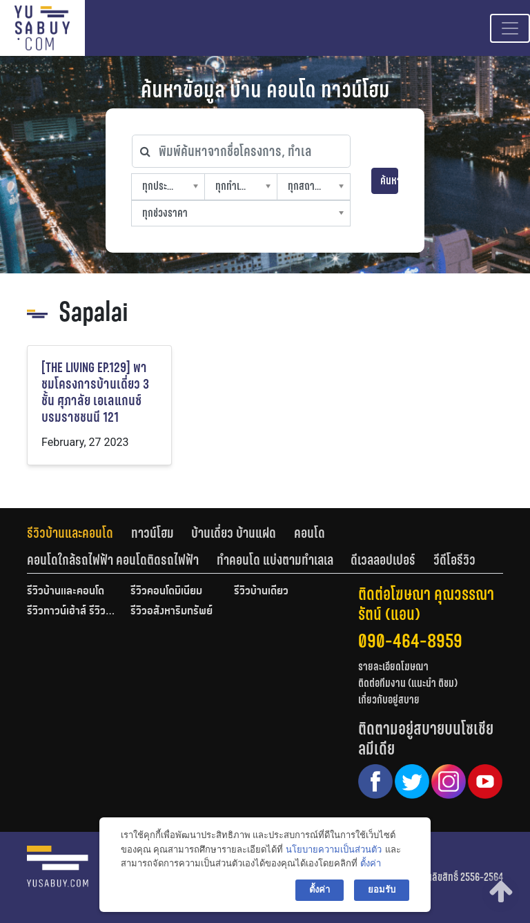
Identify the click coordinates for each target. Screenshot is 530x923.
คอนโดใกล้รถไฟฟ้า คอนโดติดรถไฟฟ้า (113, 560)
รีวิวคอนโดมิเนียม (166, 591)
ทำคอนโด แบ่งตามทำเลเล (275, 560)
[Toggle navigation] (510, 28)
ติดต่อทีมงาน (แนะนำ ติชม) (408, 683)
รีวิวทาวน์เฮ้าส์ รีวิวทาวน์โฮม (72, 611)
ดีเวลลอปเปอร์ (383, 560)
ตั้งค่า (370, 863)
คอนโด (309, 533)
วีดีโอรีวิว (454, 560)
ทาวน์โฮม (152, 533)
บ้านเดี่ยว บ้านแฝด (233, 533)
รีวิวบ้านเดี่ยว (261, 591)
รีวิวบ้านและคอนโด (70, 533)
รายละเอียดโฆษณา (393, 666)
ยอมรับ (381, 889)
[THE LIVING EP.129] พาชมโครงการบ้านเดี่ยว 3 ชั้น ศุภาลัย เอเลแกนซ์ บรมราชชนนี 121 (95, 392)
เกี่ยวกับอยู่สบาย (389, 700)
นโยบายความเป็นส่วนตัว (334, 849)
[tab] (79, 533)
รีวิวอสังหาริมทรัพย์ (171, 611)
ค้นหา (389, 180)
